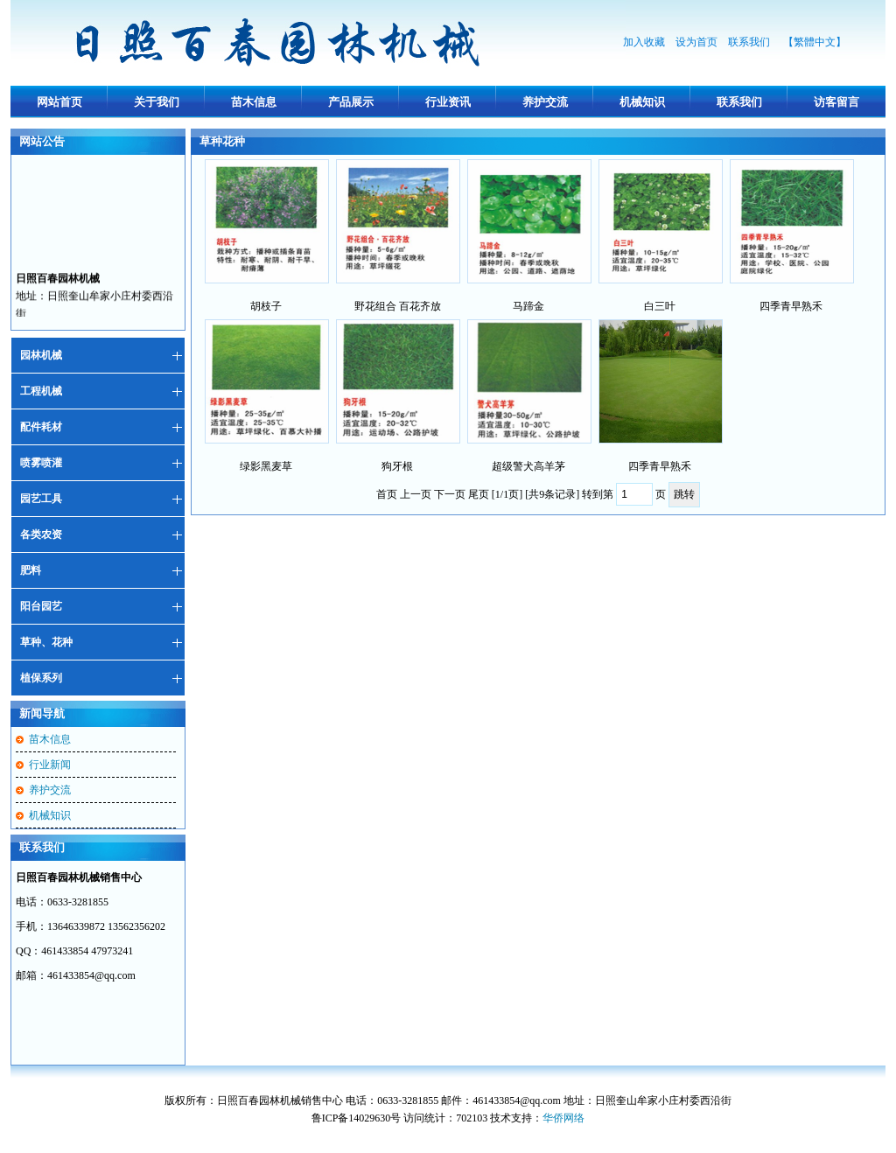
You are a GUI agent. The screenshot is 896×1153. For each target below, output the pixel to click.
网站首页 (59, 101)
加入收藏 (644, 42)
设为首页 (697, 42)
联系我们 (750, 42)
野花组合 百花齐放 (397, 306)
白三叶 (660, 306)
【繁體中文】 (814, 42)
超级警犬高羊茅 (528, 466)
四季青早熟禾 (791, 306)
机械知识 (642, 101)
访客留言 (836, 101)
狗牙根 (397, 466)
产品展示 (351, 101)
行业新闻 (50, 764)
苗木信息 (253, 101)
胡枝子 (266, 306)
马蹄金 (528, 306)
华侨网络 (563, 1118)
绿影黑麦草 (266, 466)
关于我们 (156, 101)
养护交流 (545, 101)
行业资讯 (448, 101)
